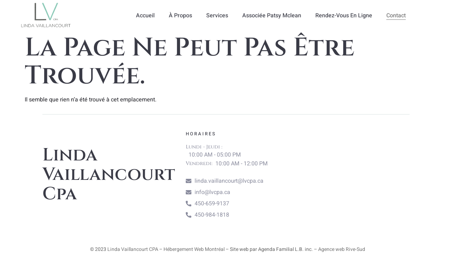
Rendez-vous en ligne (343, 15)
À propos (180, 15)
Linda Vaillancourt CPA (132, 249)
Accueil (145, 15)
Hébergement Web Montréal (194, 249)
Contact (396, 15)
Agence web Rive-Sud (341, 249)
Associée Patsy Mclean (271, 15)
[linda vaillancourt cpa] (354, 175)
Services (217, 15)
